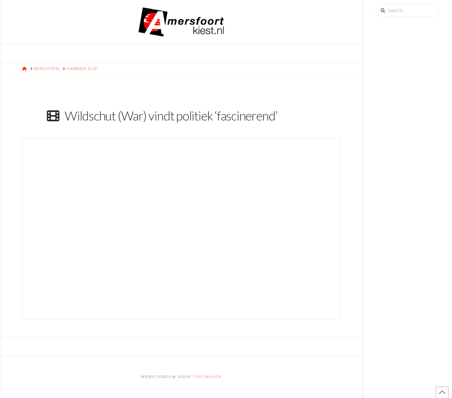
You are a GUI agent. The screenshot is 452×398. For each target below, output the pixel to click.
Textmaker (207, 377)
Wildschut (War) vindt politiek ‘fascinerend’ (171, 115)
